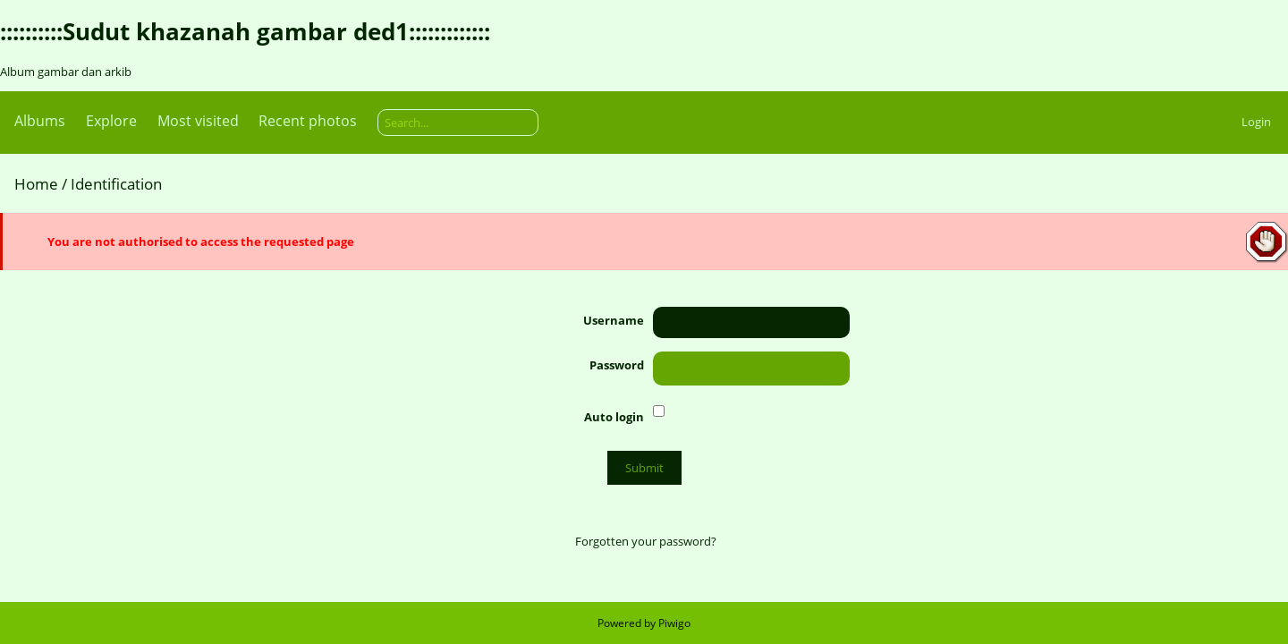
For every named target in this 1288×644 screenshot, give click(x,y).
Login (1256, 122)
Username (613, 320)
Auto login (614, 417)
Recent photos (307, 121)
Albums (39, 121)
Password (616, 365)
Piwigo (674, 623)
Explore (111, 121)
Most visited (198, 121)
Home (36, 184)
